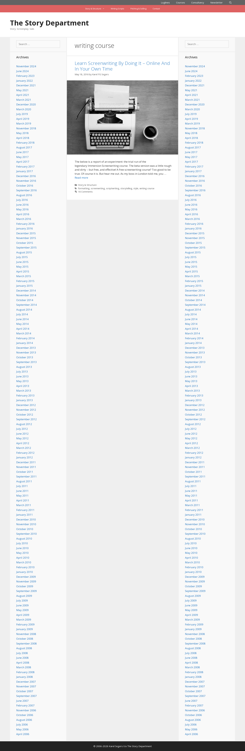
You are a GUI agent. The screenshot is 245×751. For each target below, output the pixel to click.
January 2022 (24, 80)
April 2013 (22, 386)
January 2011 (24, 514)
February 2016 (25, 224)
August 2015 (24, 252)
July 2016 (22, 200)
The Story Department (49, 23)
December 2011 (26, 462)
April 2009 (22, 615)
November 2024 (26, 66)
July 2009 (22, 600)
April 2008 (22, 662)
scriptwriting (112, 188)
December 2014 (26, 290)
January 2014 (24, 343)
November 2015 (26, 238)
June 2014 (22, 319)
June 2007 (22, 701)
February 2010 (25, 567)
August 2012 (24, 424)
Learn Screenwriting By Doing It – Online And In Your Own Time (122, 66)
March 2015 (23, 276)
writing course (147, 188)
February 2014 (25, 338)
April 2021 (22, 95)
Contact (156, 8)
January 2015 (24, 285)
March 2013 (23, 390)
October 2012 (24, 414)
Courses (180, 2)
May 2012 (22, 438)
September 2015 (26, 247)
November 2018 (26, 128)
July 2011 (22, 486)
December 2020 (26, 104)
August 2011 (24, 481)
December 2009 (26, 576)
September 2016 (26, 190)
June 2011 (22, 491)
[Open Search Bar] (230, 2)
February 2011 (25, 510)
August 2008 (24, 648)
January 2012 (24, 457)
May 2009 (22, 610)
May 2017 (22, 157)
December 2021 (26, 85)
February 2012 (25, 452)
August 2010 (24, 538)
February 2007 (25, 705)
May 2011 (22, 495)
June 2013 (22, 376)
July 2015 (22, 257)
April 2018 (22, 138)
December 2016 (26, 176)
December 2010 (26, 519)
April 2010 (22, 557)
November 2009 (26, 581)
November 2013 (26, 352)
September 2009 (26, 591)
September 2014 (26, 305)
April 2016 (22, 214)
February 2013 (25, 395)
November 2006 (26, 710)
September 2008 (26, 643)
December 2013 (26, 348)
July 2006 (22, 724)
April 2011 (22, 500)
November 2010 (26, 524)
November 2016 (26, 181)
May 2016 (22, 209)
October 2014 (24, 300)
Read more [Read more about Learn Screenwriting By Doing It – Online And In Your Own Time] (81, 177)
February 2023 (25, 76)
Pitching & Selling (138, 8)
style (135, 188)
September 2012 (26, 419)
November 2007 (26, 686)
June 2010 (22, 548)
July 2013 (22, 371)
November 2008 (26, 634)
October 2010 (24, 529)
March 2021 (23, 99)
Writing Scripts (117, 8)
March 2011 (23, 505)
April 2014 (22, 328)
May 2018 (22, 133)
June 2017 (22, 152)
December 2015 (26, 233)
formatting (84, 188)
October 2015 (24, 243)
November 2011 (26, 467)
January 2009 (24, 629)
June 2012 (22, 433)
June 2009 (22, 605)
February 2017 (25, 166)
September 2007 (26, 696)
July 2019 (22, 114)
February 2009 (25, 624)
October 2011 (24, 472)
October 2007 (24, 691)
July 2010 (22, 543)
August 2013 (24, 367)
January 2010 (24, 572)
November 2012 (26, 409)
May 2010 (22, 553)
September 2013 (26, 362)
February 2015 (25, 281)
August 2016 (24, 195)
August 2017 (24, 147)
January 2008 (24, 677)
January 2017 (24, 171)
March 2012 (23, 448)
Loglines (165, 2)
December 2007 (26, 681)
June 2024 (22, 71)
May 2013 (22, 381)
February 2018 (25, 142)
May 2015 (22, 266)
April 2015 (22, 271)
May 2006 (22, 729)
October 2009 (24, 586)
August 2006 (24, 720)
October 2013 (24, 357)
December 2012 (26, 405)
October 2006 (24, 715)
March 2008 (23, 667)
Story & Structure (96, 8)
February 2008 (25, 672)
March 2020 (23, 109)
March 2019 (23, 123)
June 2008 (22, 658)
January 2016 (24, 228)
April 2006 (22, 734)
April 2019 (22, 119)
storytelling (126, 188)
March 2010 (23, 562)
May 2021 (22, 90)
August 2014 (24, 309)
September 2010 (26, 533)
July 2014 (22, 314)
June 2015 (22, 262)
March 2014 (23, 333)
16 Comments (85, 191)
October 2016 (24, 185)
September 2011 (26, 476)
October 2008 (24, 638)
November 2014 (26, 295)
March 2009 (23, 619)
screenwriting (98, 188)
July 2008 (22, 653)
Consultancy (197, 2)
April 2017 (22, 161)
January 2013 (24, 400)
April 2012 (22, 443)
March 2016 (23, 219)
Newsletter (216, 2)
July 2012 (22, 429)
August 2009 (24, 596)
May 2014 (22, 324)
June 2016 (22, 204)
